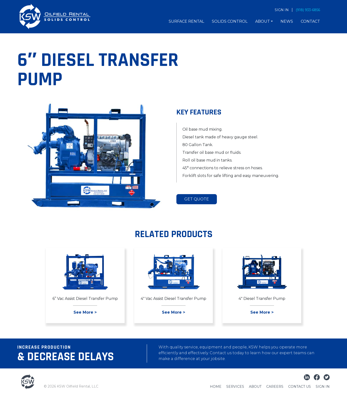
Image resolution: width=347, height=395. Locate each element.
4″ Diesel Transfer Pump (262, 298)
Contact (310, 21)
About (262, 21)
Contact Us (299, 386)
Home (215, 386)
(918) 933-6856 (308, 10)
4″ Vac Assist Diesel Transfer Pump (173, 298)
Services (235, 386)
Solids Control (229, 21)
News (286, 21)
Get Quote (196, 199)
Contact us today (227, 353)
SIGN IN (282, 10)
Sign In (323, 386)
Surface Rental (186, 21)
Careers (274, 386)
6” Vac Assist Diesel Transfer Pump (85, 298)
